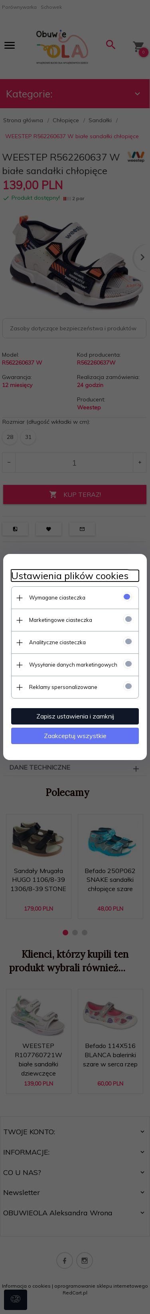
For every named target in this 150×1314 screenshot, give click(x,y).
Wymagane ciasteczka (57, 597)
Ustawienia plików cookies (69, 576)
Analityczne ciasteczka (57, 642)
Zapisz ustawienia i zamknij (75, 716)
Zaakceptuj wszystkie (75, 736)
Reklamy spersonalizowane (63, 687)
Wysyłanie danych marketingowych (73, 664)
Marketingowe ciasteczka (60, 620)
